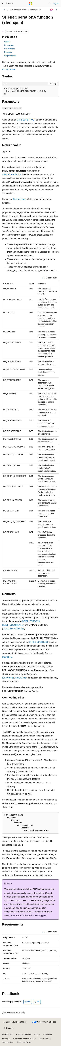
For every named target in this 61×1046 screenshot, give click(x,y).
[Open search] (49, 3)
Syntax (7, 42)
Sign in (56, 3)
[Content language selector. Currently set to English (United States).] (15, 1022)
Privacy (5, 1038)
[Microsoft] (30, 3)
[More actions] (56, 9)
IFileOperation (9, 70)
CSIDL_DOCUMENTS (12, 625)
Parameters (9, 45)
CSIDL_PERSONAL (31, 621)
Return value (9, 49)
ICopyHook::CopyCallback (14, 678)
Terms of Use (45, 1038)
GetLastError (19, 199)
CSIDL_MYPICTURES (13, 629)
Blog (36, 1035)
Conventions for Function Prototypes (27, 915)
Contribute (47, 1035)
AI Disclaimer (7, 1035)
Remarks (8, 52)
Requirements (10, 56)
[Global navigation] (2, 3)
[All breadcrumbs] (4, 9)
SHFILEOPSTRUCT (26, 120)
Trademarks (7, 1042)
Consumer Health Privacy (23, 1038)
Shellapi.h (34, 9)
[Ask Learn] (51, 9)
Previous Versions (23, 1035)
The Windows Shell (18, 9)
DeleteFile (7, 657)
